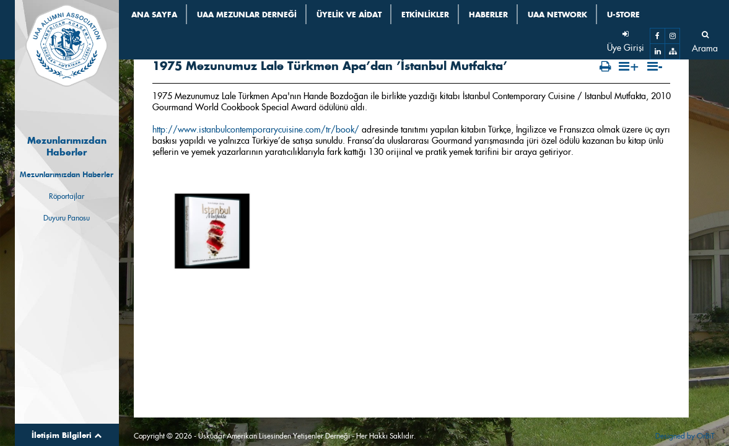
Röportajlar (66, 196)
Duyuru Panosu (66, 217)
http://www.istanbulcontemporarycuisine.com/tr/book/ (255, 95)
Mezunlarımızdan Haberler (66, 174)
